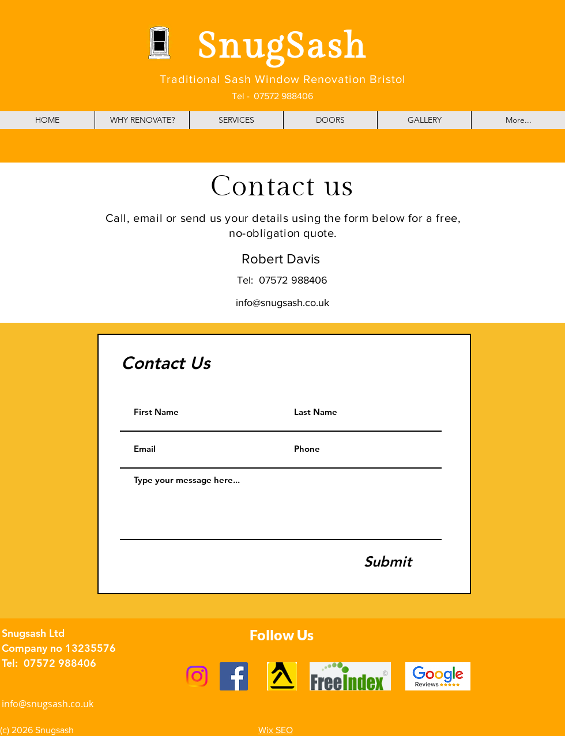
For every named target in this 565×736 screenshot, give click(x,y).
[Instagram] (197, 676)
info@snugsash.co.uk (282, 302)
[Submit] (387, 562)
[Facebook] (234, 676)
